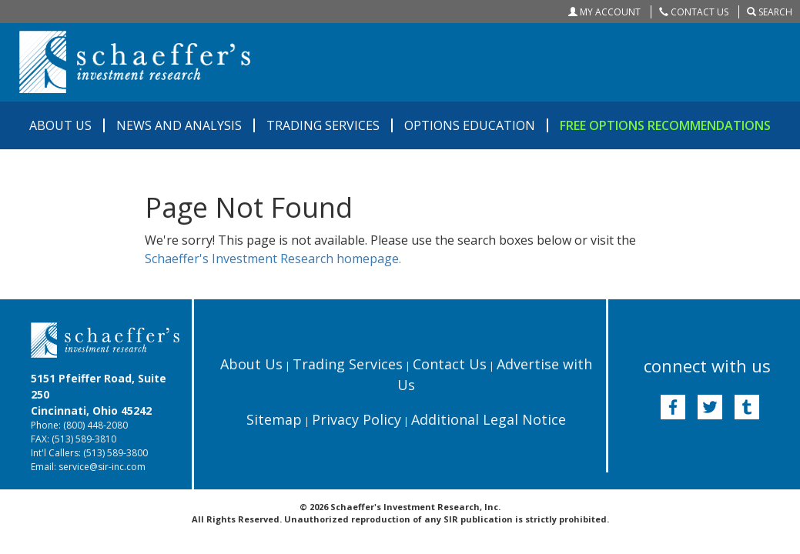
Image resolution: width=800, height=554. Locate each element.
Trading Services (348, 364)
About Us (251, 364)
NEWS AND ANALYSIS (179, 125)
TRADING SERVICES (323, 125)
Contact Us (450, 364)
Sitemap (274, 419)
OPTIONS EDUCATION (469, 125)
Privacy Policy (356, 419)
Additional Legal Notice (488, 419)
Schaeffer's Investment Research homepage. (273, 258)
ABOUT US (60, 125)
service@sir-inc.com (102, 466)
